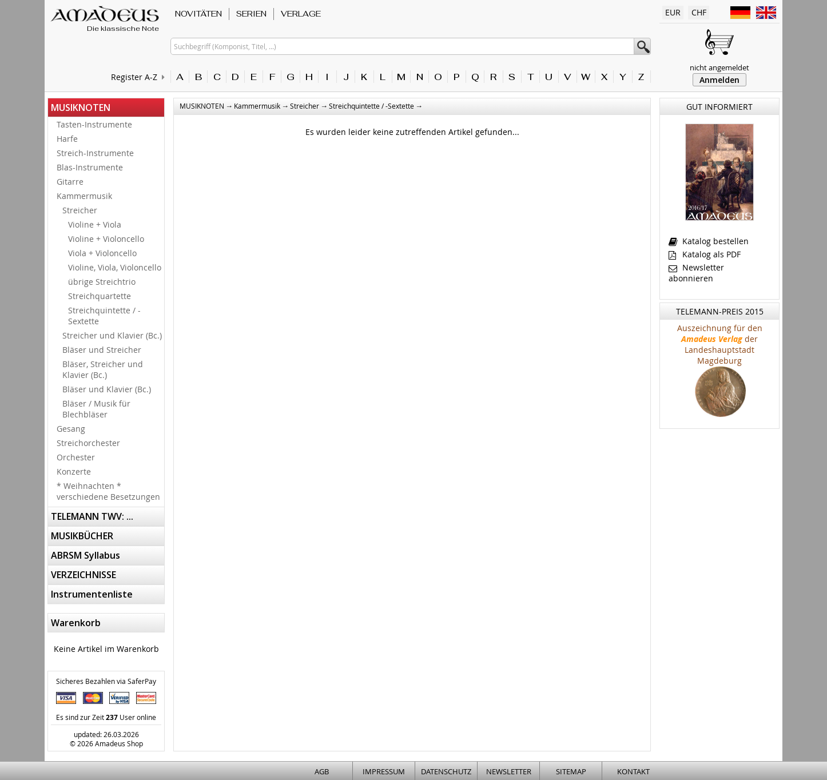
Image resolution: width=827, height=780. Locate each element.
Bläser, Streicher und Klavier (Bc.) (102, 369)
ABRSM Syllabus (85, 555)
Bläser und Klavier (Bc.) (106, 389)
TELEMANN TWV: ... (92, 516)
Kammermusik (84, 195)
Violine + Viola (94, 224)
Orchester (76, 457)
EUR (673, 12)
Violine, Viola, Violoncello (114, 267)
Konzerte (74, 471)
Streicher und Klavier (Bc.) (112, 335)
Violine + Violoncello (106, 238)
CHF (699, 12)
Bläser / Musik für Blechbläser (96, 409)
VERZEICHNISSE (83, 574)
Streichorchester (88, 442)
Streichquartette (99, 295)
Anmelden (719, 79)
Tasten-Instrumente (94, 124)
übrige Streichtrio (102, 281)
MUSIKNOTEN (80, 107)
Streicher (79, 210)
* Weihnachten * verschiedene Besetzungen (108, 491)
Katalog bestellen (709, 241)
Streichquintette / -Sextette (104, 316)
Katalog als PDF (705, 254)
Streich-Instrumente (95, 153)
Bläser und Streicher (101, 349)
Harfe (67, 138)
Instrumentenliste (92, 594)
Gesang (71, 428)
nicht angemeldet (719, 67)
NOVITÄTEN (198, 14)
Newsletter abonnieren (696, 273)
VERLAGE (301, 14)
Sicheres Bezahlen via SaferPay (106, 681)
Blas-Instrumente (90, 167)
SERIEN (251, 14)
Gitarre (70, 181)
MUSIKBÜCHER (82, 536)
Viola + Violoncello (102, 253)
